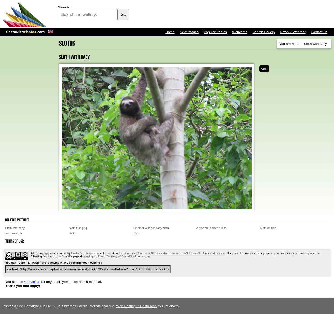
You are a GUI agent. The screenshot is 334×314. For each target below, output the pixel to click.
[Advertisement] (236, 14)
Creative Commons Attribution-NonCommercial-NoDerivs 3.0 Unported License (175, 253)
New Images (189, 32)
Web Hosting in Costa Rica (136, 306)
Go (123, 14)
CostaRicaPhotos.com (85, 253)
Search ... (65, 7)
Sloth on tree (268, 228)
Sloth (72, 233)
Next (264, 69)
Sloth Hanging (78, 228)
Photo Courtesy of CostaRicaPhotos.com (124, 256)
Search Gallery (263, 32)
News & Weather (292, 32)
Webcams (239, 32)
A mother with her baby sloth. (151, 228)
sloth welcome (14, 233)
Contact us (32, 282)
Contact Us (319, 32)
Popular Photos (215, 32)
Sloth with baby (15, 228)
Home (170, 32)
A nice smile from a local (211, 228)
